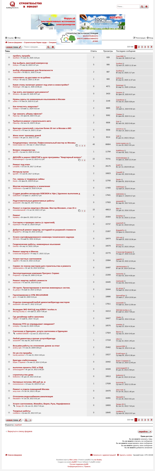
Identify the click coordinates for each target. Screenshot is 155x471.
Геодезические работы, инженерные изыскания (36, 244)
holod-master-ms (19, 145)
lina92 (118, 165)
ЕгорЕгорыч (120, 353)
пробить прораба (21, 56)
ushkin (15, 101)
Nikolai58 (16, 398)
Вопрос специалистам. (24, 150)
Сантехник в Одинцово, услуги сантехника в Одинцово (40, 331)
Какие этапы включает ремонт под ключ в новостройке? (41, 85)
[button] (151, 419)
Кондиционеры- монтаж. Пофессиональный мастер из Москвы (44, 143)
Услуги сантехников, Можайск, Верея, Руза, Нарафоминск (41, 404)
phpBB (74, 462)
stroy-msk (16, 391)
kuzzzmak (120, 382)
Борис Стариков (19, 362)
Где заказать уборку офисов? (27, 114)
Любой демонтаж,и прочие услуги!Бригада (34, 338)
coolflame (16, 413)
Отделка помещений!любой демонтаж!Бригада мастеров (41, 302)
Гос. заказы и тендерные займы (29, 179)
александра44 (18, 369)
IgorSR (15, 152)
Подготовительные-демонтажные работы (33, 201)
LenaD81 (16, 166)
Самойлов (120, 100)
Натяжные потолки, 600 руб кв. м (29, 382)
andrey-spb (17, 348)
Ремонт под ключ (21, 164)
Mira (117, 208)
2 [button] (138, 419)
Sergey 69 (20, 406)
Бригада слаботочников (25, 360)
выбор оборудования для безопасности (33, 70)
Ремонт (16, 215)
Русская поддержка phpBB (79, 464)
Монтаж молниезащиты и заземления (31, 186)
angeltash (18, 425)
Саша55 (119, 172)
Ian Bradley (98, 460)
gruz (14, 297)
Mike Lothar (73, 460)
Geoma (15, 246)
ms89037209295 (22, 333)
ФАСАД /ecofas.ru (19, 311)
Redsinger (16, 87)
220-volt (16, 239)
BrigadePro (17, 232)
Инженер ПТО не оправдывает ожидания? (34, 324)
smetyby (16, 326)
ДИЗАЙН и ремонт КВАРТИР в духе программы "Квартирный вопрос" (47, 157)
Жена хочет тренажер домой (27, 135)
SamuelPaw (120, 295)
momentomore (18, 384)
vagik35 (16, 261)
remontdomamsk (19, 210)
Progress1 (16, 275)
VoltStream (17, 188)
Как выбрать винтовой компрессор (30, 63)
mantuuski (16, 282)
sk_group (16, 290)
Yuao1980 (120, 56)
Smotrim (16, 94)
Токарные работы (21, 411)
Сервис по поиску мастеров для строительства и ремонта (42, 266)
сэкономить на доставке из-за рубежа (31, 77)
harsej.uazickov (18, 355)
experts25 (16, 224)
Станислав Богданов (21, 253)
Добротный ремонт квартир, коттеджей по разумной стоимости (44, 230)
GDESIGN (17, 195)
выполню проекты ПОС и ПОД (28, 367)
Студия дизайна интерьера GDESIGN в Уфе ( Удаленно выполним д (46, 193)
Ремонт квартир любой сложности (30, 280)
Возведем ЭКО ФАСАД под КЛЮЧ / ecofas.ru (35, 309)
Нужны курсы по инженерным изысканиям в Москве (39, 99)
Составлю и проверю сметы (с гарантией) (33, 222)
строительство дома (23, 375)
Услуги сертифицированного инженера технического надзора (43, 237)
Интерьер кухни (21, 172)
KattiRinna (120, 150)
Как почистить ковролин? (25, 106)
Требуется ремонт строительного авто (32, 121)
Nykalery (16, 217)
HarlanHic (119, 274)
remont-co (16, 130)
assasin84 (16, 203)
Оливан (16, 108)
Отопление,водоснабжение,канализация (33, 396)
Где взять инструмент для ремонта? (31, 92)
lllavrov (118, 332)
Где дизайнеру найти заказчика (28, 317)
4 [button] (145, 419)
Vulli (117, 136)
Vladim (15, 319)
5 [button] (148, 419)
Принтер (16, 116)
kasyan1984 (120, 346)
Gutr (117, 107)
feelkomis (16, 377)
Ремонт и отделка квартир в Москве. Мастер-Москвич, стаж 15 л (44, 208)
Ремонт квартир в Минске (25, 251)
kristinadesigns (18, 159)
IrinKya (15, 65)
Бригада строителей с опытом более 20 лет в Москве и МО (42, 128)
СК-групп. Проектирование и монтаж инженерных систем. (41, 288)
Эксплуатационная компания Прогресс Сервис (36, 273)
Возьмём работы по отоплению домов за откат (36, 346)
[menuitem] (124, 455)
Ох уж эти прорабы (22, 353)
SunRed (16, 58)
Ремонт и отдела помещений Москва (31, 389)
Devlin (15, 181)
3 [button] (142, 419)
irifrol (118, 339)
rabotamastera (18, 268)
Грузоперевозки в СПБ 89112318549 (30, 295)
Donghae (119, 216)
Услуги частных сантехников (27, 259)
